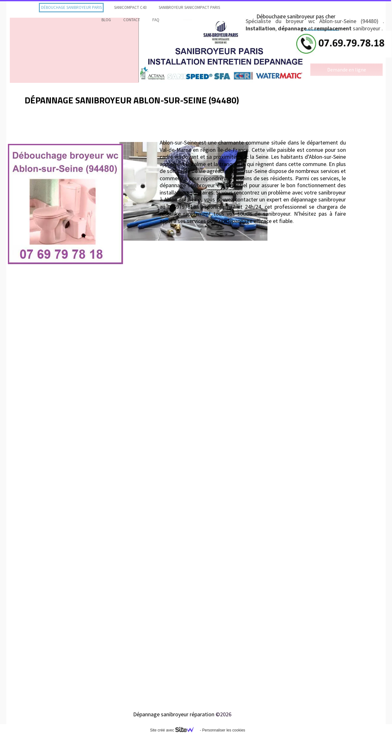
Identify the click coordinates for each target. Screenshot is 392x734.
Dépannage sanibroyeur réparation (173, 714)
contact (131, 19)
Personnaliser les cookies (223, 730)
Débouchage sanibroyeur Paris (71, 7)
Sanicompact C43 (130, 7)
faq (155, 19)
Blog (106, 19)
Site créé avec (174, 730)
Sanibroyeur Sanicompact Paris (189, 7)
